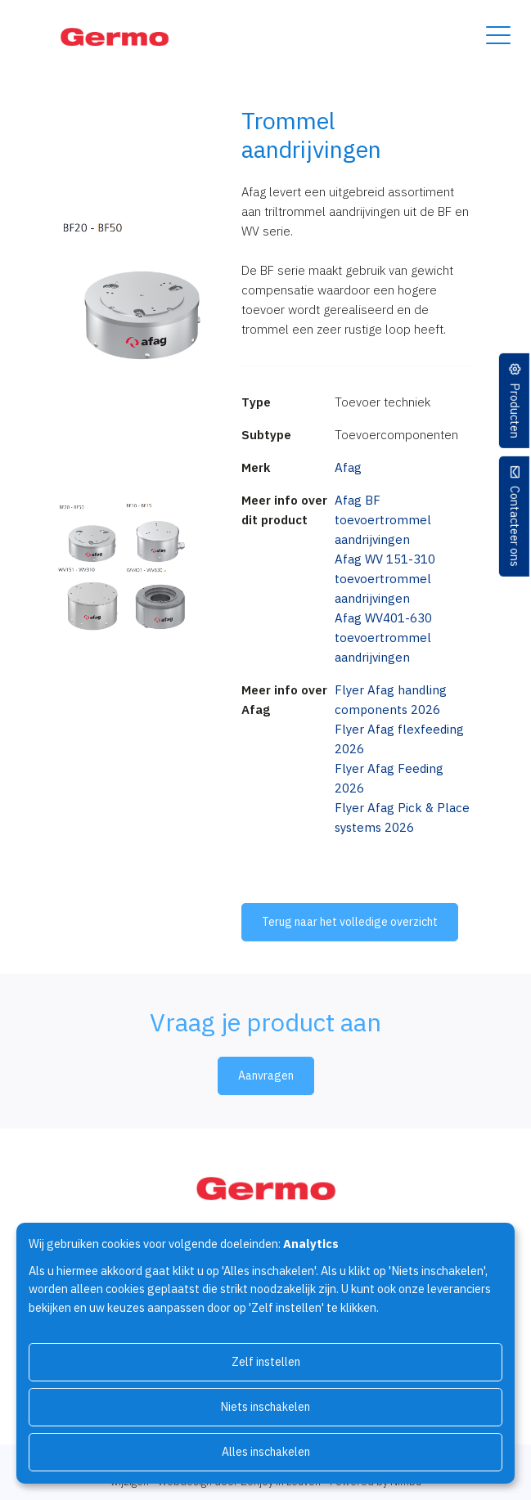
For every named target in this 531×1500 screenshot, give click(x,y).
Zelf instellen (266, 1361)
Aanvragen (266, 1075)
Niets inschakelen (265, 1406)
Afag (348, 467)
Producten (515, 410)
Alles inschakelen (266, 1451)
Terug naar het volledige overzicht (350, 921)
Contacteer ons (515, 526)
